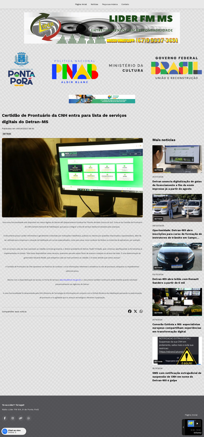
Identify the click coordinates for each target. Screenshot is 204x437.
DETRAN (7, 134)
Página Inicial (81, 4)
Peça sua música (110, 4)
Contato (125, 4)
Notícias (94, 4)
